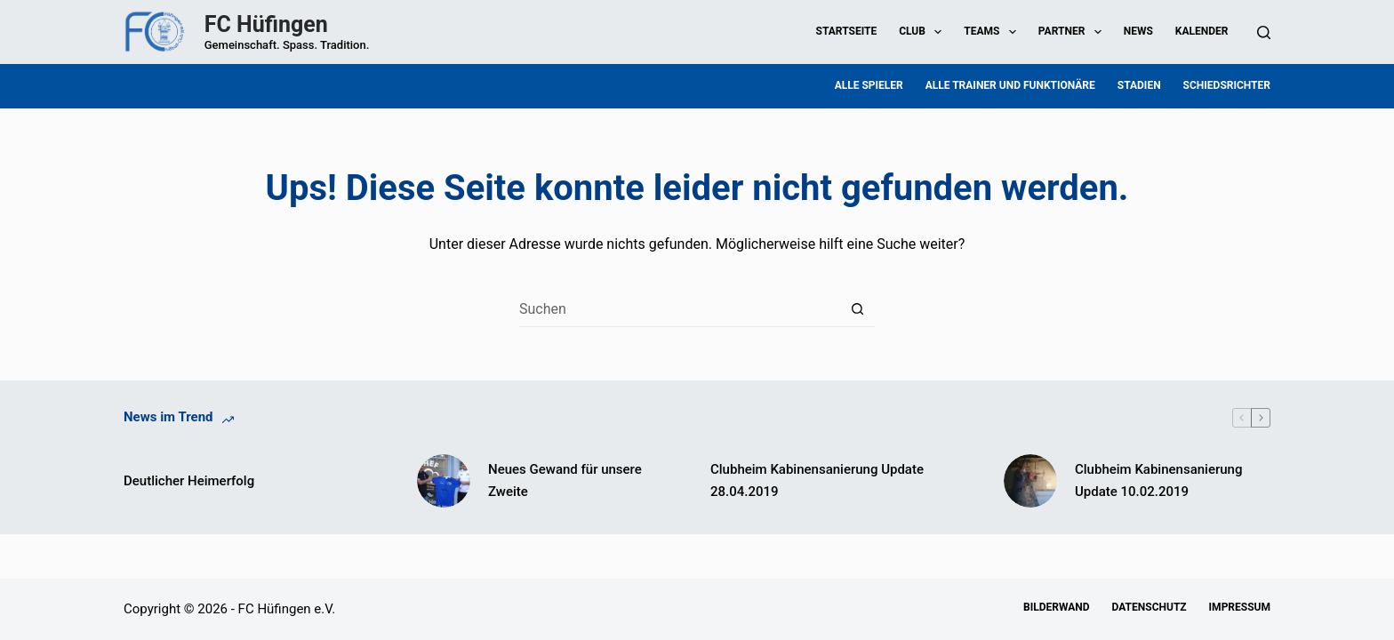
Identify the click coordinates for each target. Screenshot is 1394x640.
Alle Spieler (869, 85)
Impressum (1239, 607)
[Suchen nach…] (679, 309)
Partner (1073, 32)
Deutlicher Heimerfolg (189, 481)
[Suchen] (1263, 32)
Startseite (846, 31)
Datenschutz (1149, 607)
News (1138, 31)
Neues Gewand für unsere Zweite (565, 480)
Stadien (1139, 85)
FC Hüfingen (266, 24)
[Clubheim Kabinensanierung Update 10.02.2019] (1030, 481)
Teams (993, 32)
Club (924, 32)
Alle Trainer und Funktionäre (1010, 85)
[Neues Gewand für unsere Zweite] (443, 481)
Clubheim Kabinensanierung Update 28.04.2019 (817, 480)
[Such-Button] (857, 309)
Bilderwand (1056, 607)
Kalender (1202, 31)
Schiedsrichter (1226, 85)
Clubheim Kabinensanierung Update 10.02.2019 (1158, 480)
